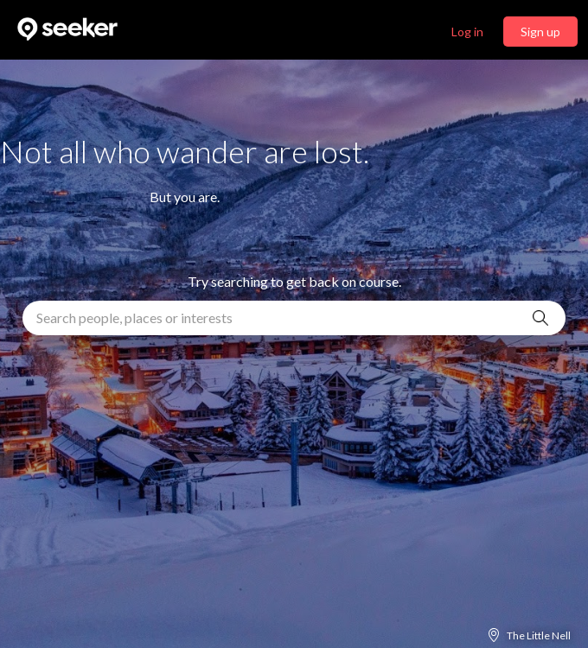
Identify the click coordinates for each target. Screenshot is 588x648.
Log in (467, 31)
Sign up (540, 31)
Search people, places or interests (134, 317)
